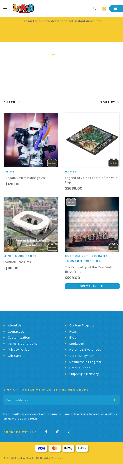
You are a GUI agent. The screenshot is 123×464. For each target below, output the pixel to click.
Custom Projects (81, 325)
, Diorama (98, 256)
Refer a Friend (79, 368)
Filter (9, 102)
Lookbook (77, 343)
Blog (72, 337)
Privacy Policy (18, 349)
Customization (19, 337)
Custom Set (77, 256)
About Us (15, 325)
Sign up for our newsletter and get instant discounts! (61, 21)
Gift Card (14, 356)
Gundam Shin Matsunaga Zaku (25, 177)
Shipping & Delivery (84, 374)
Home (51, 54)
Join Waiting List (92, 286)
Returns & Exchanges (85, 349)
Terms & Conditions (22, 343)
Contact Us (16, 331)
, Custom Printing (83, 261)
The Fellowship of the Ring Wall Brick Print (88, 269)
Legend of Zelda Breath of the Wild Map (91, 180)
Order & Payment (82, 356)
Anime (9, 171)
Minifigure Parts (20, 256)
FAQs (73, 331)
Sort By (107, 102)
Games (71, 171)
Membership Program (85, 362)
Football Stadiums (17, 262)
